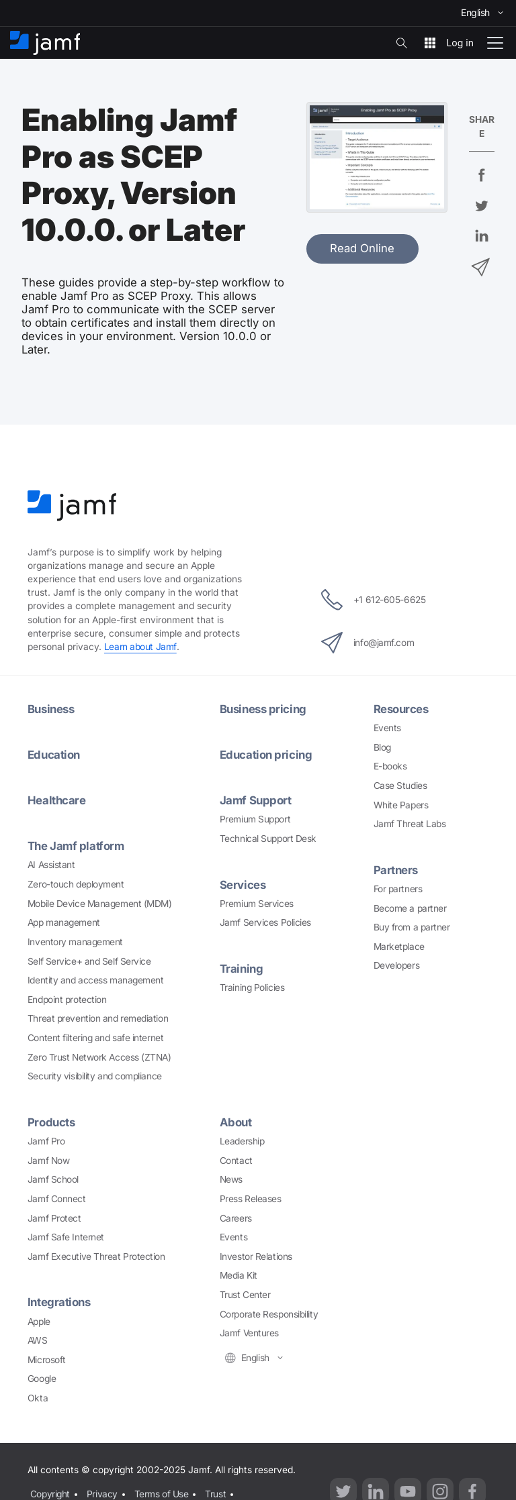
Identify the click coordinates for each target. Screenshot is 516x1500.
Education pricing (266, 754)
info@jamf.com (367, 642)
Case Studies (400, 785)
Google (42, 1378)
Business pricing (263, 709)
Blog (382, 747)
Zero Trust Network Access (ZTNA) (99, 1057)
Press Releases (251, 1198)
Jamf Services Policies (265, 922)
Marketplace (399, 946)
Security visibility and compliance (95, 1076)
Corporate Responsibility (269, 1314)
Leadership (242, 1141)
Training (241, 968)
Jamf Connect (57, 1198)
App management (64, 922)
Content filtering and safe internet (95, 1037)
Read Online (362, 248)
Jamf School (53, 1179)
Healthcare (57, 800)
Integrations (59, 1302)
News (231, 1179)
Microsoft (47, 1359)
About (236, 1122)
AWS (38, 1340)
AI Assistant (51, 864)
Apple (39, 1321)
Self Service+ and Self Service (89, 961)
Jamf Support (256, 800)
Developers (397, 965)
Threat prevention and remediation (98, 1018)
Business (51, 709)
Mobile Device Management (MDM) (100, 903)
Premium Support (255, 819)
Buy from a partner (412, 927)
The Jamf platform (76, 846)
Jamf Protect (54, 1218)
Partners (396, 870)
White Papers (401, 805)
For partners (398, 888)
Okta (38, 1398)
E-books (390, 766)
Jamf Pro (46, 1141)
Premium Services (257, 903)
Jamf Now (48, 1160)
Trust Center (245, 1294)
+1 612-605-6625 (373, 599)
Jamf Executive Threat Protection (96, 1256)
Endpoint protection (67, 999)
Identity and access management (96, 980)
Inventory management (75, 941)
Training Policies (252, 987)
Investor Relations (256, 1256)
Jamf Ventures (249, 1333)
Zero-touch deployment (76, 884)
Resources (401, 709)
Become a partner (410, 908)
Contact (236, 1160)
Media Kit (238, 1275)
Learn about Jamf (140, 646)
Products (51, 1122)
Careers (236, 1218)
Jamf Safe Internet (66, 1237)
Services (242, 885)
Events (387, 727)
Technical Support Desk (268, 838)
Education (54, 754)
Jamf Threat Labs (410, 823)
